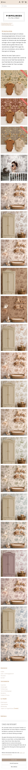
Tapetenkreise (4, 704)
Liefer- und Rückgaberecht (7, 673)
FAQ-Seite (3, 676)
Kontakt (3, 678)
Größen (2, 671)
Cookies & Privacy (5, 695)
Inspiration (3, 685)
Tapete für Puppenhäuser (7, 708)
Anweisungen (4, 687)
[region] (14, 742)
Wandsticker (4, 706)
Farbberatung (4, 689)
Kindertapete (4, 702)
